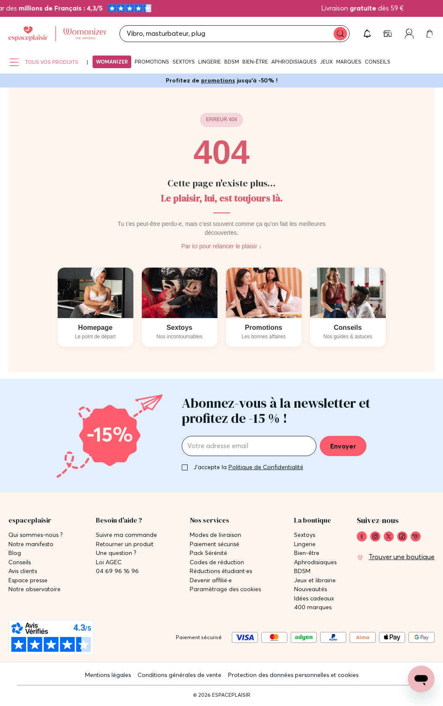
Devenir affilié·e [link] (211, 580)
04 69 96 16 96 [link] (117, 571)
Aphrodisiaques (294, 61)
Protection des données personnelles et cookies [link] (293, 675)
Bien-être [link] (306, 553)
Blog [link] (14, 553)
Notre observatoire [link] (34, 589)
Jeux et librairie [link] (315, 580)
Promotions (152, 61)
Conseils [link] (19, 562)
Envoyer (343, 446)
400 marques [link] (313, 607)
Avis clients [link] (22, 571)
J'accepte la (248, 467)
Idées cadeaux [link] (314, 598)
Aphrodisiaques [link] (315, 562)
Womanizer (112, 61)
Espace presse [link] (28, 580)
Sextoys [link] (304, 535)
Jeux (326, 61)
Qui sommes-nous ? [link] (35, 535)
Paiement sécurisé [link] (214, 544)
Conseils (377, 61)
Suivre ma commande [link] (126, 535)
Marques (348, 61)
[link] (388, 34)
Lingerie (209, 61)
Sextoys (183, 61)
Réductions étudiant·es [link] (221, 571)
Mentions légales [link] (108, 675)
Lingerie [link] (305, 544)
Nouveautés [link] (310, 589)
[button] (367, 34)
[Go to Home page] (57, 34)
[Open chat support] (421, 679)
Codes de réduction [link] (217, 562)
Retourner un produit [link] (125, 544)
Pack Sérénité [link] (208, 553)
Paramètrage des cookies (225, 589)
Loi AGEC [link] (109, 562)
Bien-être (255, 61)
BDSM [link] (302, 571)
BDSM (231, 61)
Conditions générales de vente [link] (179, 675)
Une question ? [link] (116, 553)
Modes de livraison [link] (215, 535)
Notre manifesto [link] (30, 544)
